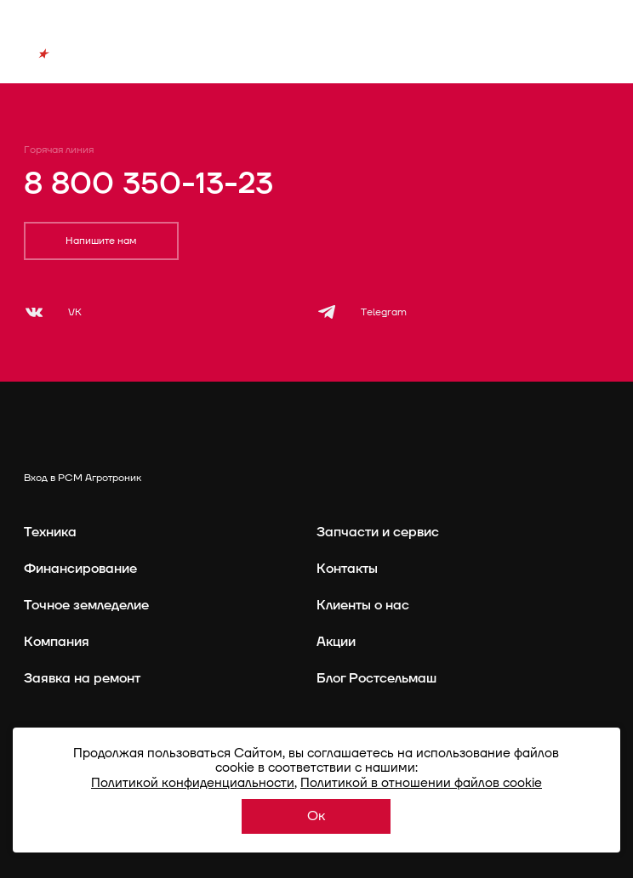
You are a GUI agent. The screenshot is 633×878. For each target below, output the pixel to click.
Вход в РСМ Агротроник (82, 478)
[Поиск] (553, 62)
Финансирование (80, 568)
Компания (56, 641)
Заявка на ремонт (82, 678)
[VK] (53, 312)
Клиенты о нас (362, 605)
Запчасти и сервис (377, 532)
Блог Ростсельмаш (376, 678)
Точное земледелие (86, 605)
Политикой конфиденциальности (192, 783)
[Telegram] (361, 312)
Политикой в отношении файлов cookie (421, 783)
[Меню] (600, 62)
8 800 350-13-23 (148, 183)
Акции (336, 641)
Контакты (347, 568)
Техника (50, 532)
